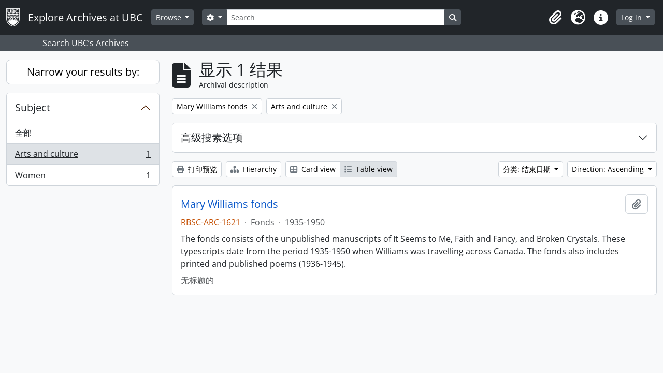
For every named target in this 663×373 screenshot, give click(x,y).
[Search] (335, 17)
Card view (313, 169)
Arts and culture (83, 156)
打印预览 (197, 169)
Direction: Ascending (609, 169)
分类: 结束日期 (528, 169)
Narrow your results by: (83, 72)
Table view (368, 169)
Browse (169, 17)
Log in (632, 17)
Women (83, 177)
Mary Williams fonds (229, 204)
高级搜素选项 (212, 138)
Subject (32, 107)
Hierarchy (253, 169)
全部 (23, 132)
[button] (555, 17)
